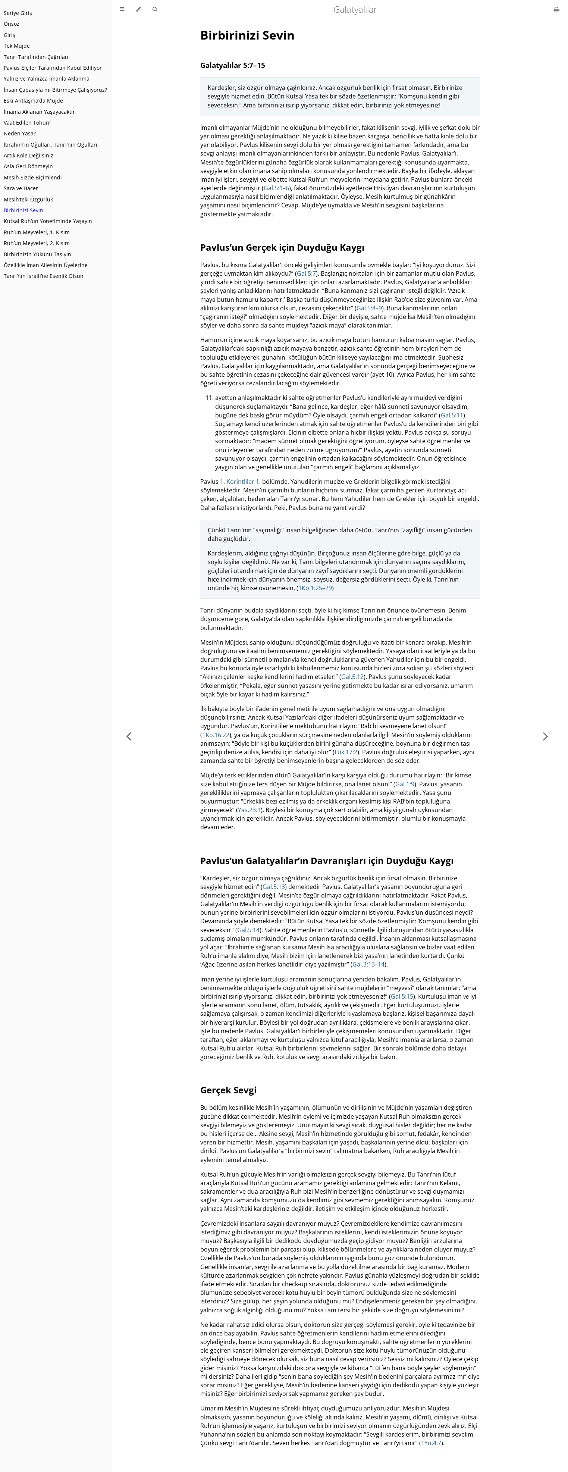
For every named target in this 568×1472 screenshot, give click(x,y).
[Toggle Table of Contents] (122, 9)
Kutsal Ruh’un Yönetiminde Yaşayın (48, 221)
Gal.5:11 (452, 415)
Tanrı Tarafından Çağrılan (36, 56)
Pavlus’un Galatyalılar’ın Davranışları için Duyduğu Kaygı (327, 860)
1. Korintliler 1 (239, 481)
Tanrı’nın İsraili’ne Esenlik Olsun (44, 275)
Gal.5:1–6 (276, 188)
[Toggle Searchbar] (155, 9)
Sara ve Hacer (21, 188)
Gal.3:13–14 (368, 964)
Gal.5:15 (402, 996)
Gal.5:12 (352, 677)
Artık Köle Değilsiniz (28, 155)
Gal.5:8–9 (369, 308)
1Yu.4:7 (431, 1443)
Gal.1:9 (404, 784)
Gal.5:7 (306, 273)
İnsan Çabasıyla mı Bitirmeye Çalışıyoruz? (55, 89)
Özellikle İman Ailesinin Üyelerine (46, 265)
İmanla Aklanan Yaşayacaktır (39, 111)
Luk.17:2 (346, 752)
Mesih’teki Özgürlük (28, 199)
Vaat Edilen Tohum (27, 122)
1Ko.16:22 (215, 735)
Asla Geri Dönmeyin (28, 166)
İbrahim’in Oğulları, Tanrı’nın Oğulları (50, 144)
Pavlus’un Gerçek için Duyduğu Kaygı (282, 247)
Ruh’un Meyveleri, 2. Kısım (37, 243)
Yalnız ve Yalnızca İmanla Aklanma (47, 78)
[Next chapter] (545, 736)
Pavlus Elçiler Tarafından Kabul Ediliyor (53, 67)
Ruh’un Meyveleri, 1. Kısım (37, 232)
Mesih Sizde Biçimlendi (33, 177)
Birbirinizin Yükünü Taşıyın (37, 254)
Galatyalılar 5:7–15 (232, 65)
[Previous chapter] (128, 736)
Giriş (9, 34)
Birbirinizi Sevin (23, 210)
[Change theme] (138, 9)
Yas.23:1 (249, 810)
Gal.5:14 (248, 930)
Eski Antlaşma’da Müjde (33, 100)
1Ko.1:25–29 (315, 588)
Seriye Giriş (18, 12)
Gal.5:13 (274, 887)
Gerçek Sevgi (228, 1090)
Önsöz (11, 23)
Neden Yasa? (20, 133)
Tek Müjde (17, 45)
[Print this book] (556, 9)
